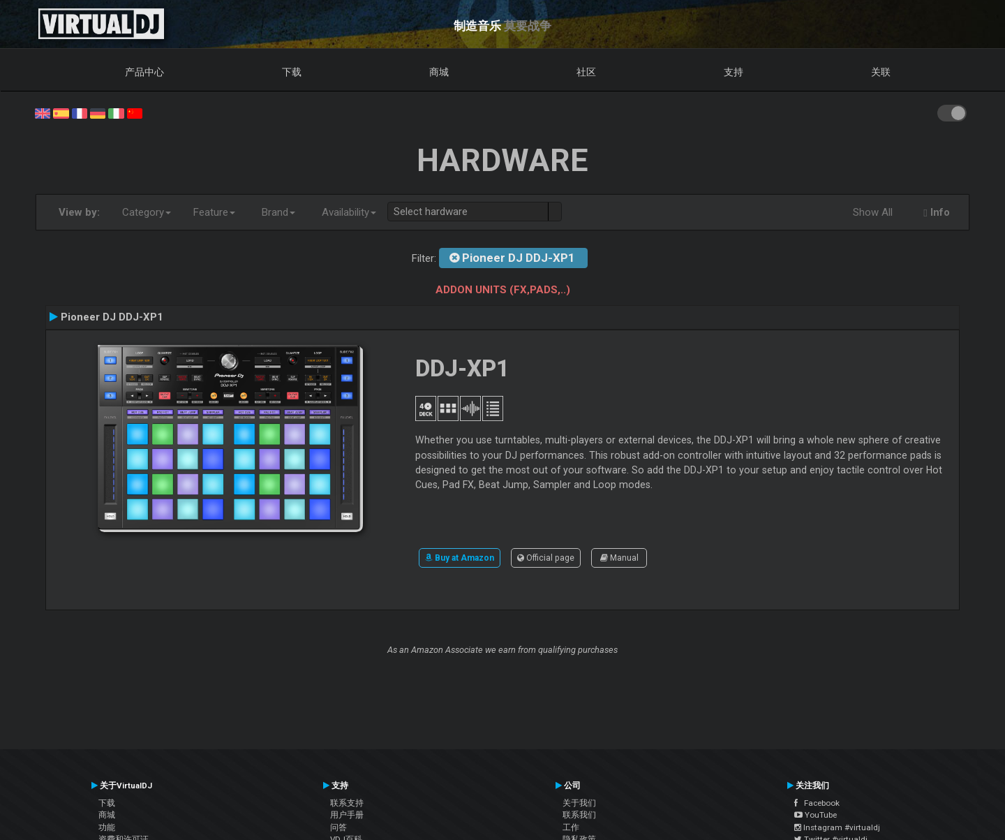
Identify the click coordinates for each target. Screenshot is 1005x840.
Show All (873, 212)
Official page (545, 558)
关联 (881, 72)
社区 (586, 72)
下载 (292, 72)
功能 (106, 827)
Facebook (817, 803)
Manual (619, 558)
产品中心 (144, 72)
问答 (338, 827)
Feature (214, 212)
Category (146, 212)
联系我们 (579, 815)
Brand (278, 212)
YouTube (815, 815)
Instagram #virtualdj (837, 827)
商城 (439, 72)
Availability (349, 212)
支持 (733, 72)
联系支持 (347, 803)
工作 (571, 827)
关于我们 (579, 803)
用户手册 (347, 815)
